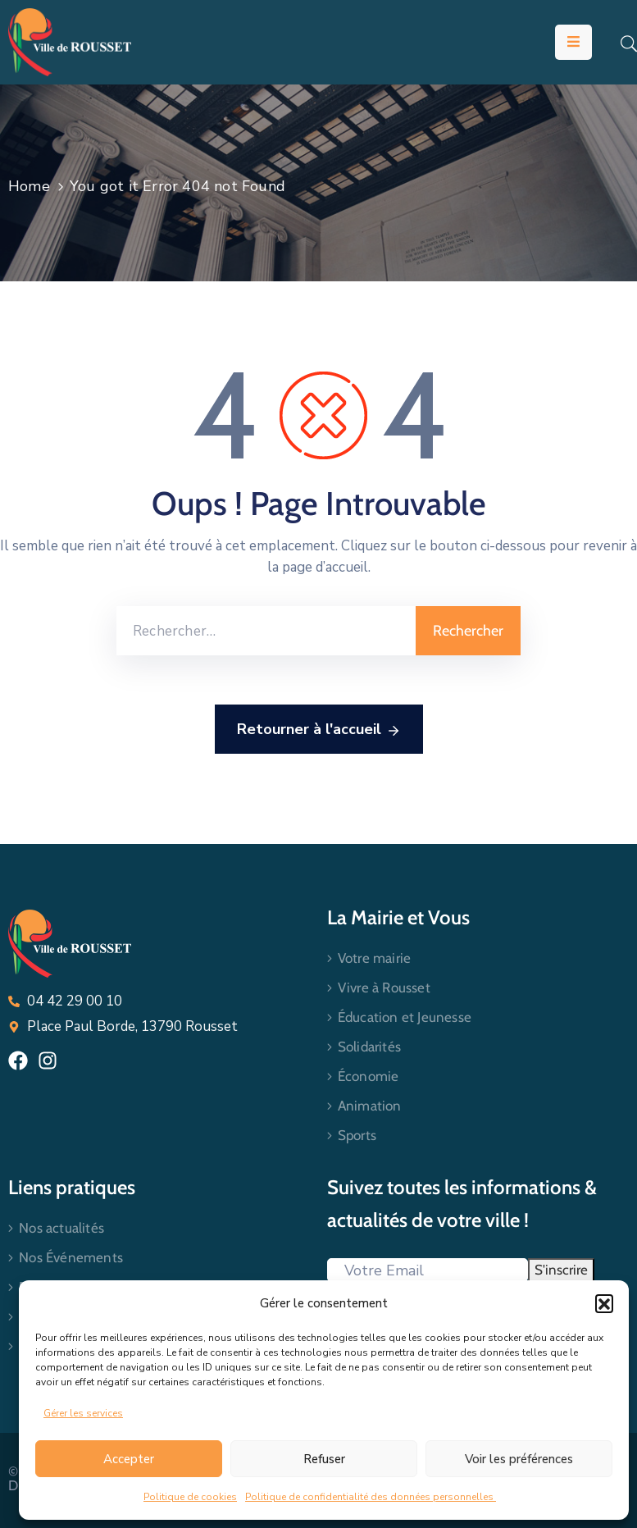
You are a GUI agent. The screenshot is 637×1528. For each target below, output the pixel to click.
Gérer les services (83, 1413)
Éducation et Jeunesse (404, 1017)
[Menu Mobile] (573, 42)
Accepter (128, 1459)
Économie (368, 1076)
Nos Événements (71, 1257)
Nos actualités (61, 1228)
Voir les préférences (519, 1459)
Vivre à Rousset (384, 987)
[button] (604, 1303)
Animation (370, 1105)
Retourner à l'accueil (319, 730)
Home (29, 186)
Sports (357, 1135)
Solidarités (369, 1046)
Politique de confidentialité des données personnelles (370, 1496)
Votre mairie (374, 958)
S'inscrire (561, 1269)
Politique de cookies (190, 1496)
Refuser (324, 1459)
